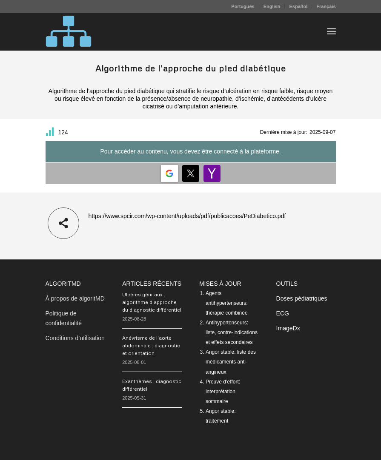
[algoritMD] (69, 31)
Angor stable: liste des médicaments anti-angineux (231, 362)
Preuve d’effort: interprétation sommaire (223, 391)
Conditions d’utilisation (75, 338)
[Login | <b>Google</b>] (169, 173)
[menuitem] (243, 6)
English (272, 6)
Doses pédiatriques (301, 298)
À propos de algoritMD (75, 298)
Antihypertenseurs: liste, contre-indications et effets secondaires (232, 332)
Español (298, 6)
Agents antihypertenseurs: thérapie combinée (227, 303)
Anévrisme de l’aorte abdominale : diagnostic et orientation (151, 345)
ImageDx (288, 328)
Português (242, 6)
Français (325, 6)
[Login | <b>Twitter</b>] (190, 173)
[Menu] (331, 31)
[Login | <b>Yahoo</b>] (212, 173)
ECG (282, 313)
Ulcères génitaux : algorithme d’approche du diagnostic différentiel (151, 302)
